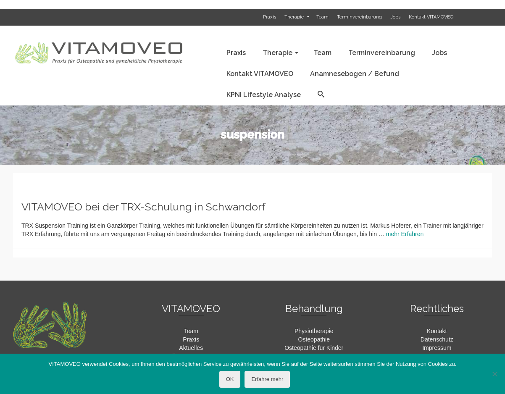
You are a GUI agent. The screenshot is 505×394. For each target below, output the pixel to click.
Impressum (436, 347)
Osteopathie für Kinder (313, 347)
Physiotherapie (314, 331)
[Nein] (494, 374)
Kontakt (437, 331)
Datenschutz (437, 339)
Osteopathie (314, 339)
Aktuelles (191, 347)
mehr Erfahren (404, 234)
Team (191, 331)
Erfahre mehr (267, 379)
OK (230, 379)
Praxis (191, 339)
